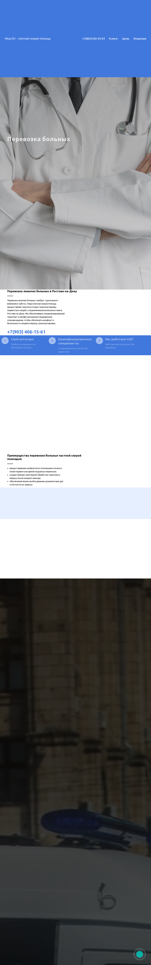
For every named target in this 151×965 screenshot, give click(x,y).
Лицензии (139, 38)
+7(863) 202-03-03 (93, 38)
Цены (125, 38)
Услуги (113, 38)
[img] (139, 954)
